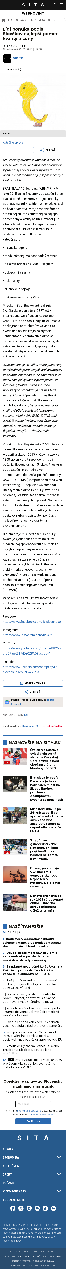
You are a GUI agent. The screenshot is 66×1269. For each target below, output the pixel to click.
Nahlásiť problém (52, 726)
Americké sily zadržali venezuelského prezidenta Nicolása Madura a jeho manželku (31, 1049)
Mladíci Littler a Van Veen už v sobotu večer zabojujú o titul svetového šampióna (33, 1023)
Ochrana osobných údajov (43, 1261)
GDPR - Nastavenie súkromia (22, 1266)
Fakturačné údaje (40, 1256)
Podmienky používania (21, 1261)
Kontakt (27, 1256)
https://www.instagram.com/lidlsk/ (27, 635)
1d (4, 932)
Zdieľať (48, 150)
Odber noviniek (33, 683)
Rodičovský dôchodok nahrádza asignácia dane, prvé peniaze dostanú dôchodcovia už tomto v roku (32, 942)
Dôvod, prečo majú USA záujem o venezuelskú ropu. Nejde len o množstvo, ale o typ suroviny (45, 877)
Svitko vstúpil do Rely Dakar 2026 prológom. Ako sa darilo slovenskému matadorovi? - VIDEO (32, 1063)
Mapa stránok (55, 1256)
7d (19, 932)
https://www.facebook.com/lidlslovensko (32, 621)
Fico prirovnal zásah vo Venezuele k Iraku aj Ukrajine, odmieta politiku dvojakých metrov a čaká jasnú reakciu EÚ (32, 1036)
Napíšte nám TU (30, 726)
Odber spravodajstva (48, 1252)
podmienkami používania (29, 1110)
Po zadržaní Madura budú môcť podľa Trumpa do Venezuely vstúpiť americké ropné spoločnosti (31, 1012)
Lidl (26, 714)
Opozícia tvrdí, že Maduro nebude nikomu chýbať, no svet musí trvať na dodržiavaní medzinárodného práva (29, 998)
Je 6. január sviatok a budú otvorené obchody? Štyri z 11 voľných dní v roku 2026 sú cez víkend (30, 984)
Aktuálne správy (13, 142)
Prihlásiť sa (33, 1121)
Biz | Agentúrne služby (28, 1252)
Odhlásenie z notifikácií (45, 1266)
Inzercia (13, 1252)
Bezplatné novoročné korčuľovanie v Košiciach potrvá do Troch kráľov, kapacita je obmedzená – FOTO (32, 970)
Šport (52, 20)
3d (14, 932)
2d (9, 932)
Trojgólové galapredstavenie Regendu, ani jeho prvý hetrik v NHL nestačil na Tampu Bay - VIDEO (44, 849)
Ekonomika (37, 20)
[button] (61, 5)
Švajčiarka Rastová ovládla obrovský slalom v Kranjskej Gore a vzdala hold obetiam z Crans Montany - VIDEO (44, 759)
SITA (6, 20)
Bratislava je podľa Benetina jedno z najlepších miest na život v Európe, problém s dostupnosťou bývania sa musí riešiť (46, 788)
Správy (21, 20)
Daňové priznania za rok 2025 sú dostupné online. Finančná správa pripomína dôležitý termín (46, 903)
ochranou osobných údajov (40, 1114)
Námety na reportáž (13, 1256)
